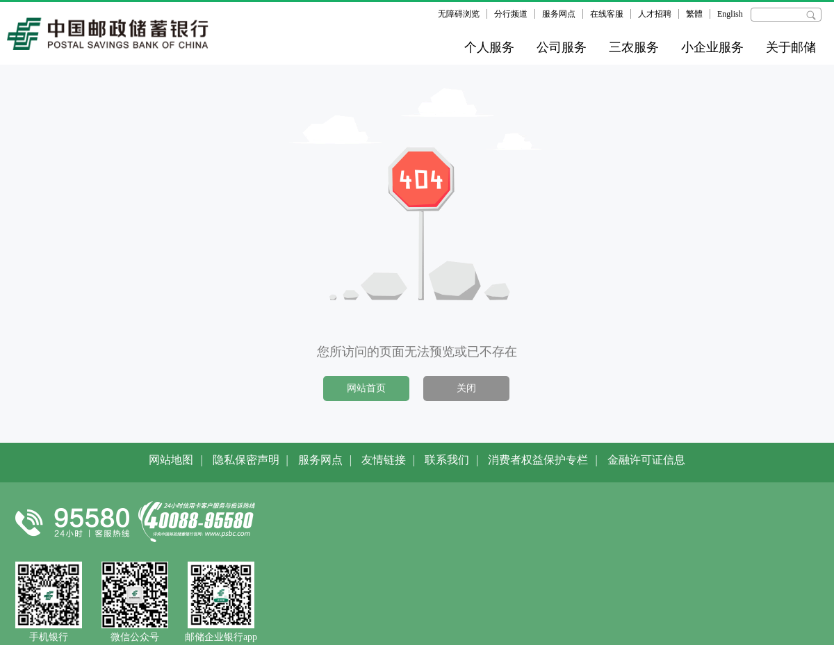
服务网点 (558, 14)
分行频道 (511, 14)
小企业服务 (712, 47)
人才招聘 (654, 14)
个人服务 (489, 47)
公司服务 (562, 47)
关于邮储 (791, 47)
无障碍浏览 (459, 14)
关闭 (466, 388)
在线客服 (606, 14)
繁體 (694, 14)
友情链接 (383, 460)
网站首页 (366, 388)
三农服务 (634, 47)
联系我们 (447, 460)
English (730, 14)
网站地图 (171, 460)
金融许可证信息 (646, 460)
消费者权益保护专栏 (538, 460)
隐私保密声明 (246, 460)
